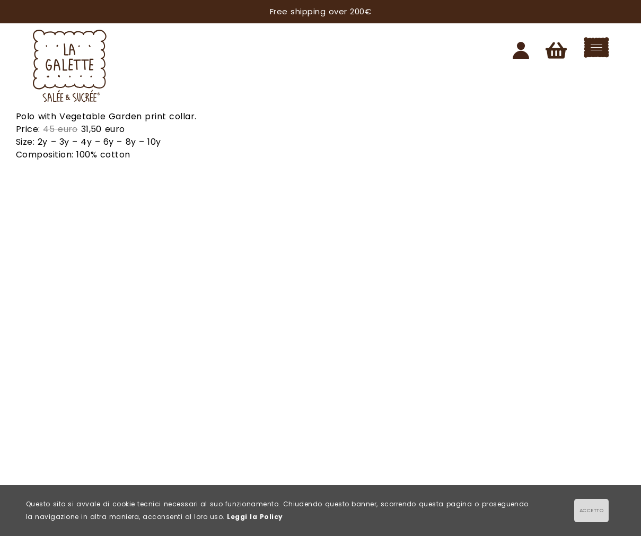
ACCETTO (591, 510)
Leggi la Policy (255, 516)
